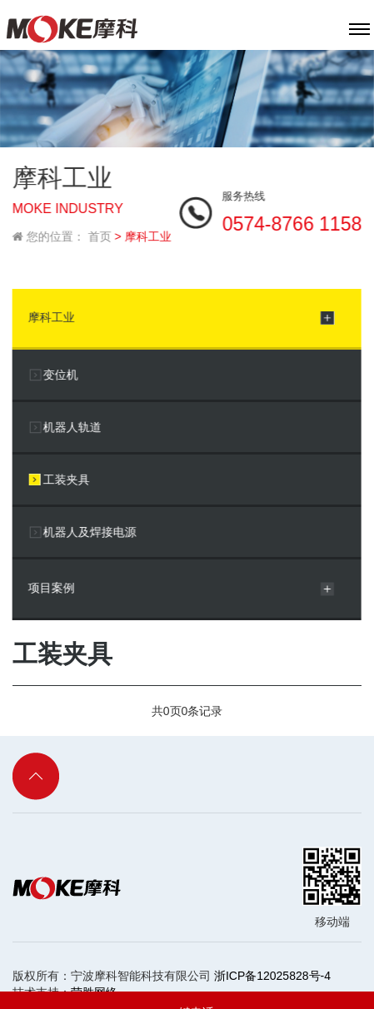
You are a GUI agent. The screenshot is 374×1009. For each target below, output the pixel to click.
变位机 (59, 372)
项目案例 (50, 585)
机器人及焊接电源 (89, 529)
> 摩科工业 (142, 234)
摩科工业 (50, 314)
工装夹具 (65, 477)
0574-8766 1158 (292, 221)
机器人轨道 (71, 424)
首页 (99, 234)
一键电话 (187, 989)
